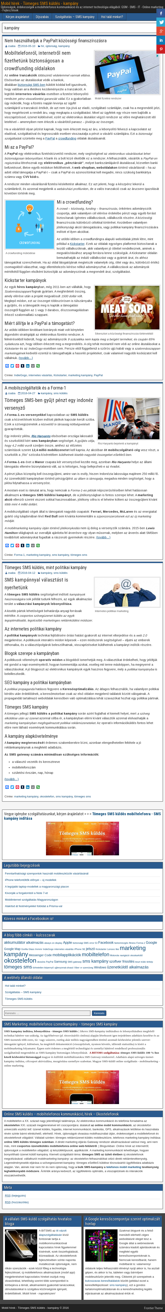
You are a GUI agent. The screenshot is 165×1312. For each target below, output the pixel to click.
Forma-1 (19, 554)
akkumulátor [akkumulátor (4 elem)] (14, 942)
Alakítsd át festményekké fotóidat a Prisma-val (33, 906)
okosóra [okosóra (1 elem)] (41, 962)
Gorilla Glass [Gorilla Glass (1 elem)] (27, 949)
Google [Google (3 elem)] (151, 942)
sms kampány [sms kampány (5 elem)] (95, 961)
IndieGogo (20, 375)
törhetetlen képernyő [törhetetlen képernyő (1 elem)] (43, 967)
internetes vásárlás (40, 375)
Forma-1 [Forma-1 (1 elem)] (140, 943)
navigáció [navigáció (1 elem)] (125, 955)
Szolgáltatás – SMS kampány (75, 17)
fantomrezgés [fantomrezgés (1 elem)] (121, 943)
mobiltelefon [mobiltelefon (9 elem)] (95, 954)
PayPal (50, 138)
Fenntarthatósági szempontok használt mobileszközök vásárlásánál (47, 873)
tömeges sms (78, 554)
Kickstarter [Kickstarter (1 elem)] (101, 949)
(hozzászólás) (17, 1202)
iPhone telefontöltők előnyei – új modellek (30, 880)
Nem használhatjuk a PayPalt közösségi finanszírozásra (56, 40)
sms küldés (60, 393)
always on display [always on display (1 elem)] (53, 943)
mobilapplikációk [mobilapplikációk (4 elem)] (66, 955)
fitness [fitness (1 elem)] (132, 943)
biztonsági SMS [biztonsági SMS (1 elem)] (81, 943)
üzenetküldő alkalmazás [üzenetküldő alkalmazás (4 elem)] (127, 967)
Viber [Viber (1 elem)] (76, 967)
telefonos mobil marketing (123, 1167)
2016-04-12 (28, 572)
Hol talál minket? (112, 17)
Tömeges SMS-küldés (18, 998)
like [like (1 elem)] (117, 949)
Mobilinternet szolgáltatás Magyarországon (31, 899)
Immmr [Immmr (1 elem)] (38, 949)
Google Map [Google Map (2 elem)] (12, 949)
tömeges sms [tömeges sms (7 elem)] (18, 967)
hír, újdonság (49, 46)
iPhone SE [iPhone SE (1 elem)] (79, 949)
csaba (11, 46)
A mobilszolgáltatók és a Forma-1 (35, 388)
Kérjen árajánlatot (17, 17)
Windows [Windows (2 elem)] (100, 967)
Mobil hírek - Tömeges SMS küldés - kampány (39, 3)
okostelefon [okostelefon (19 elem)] (20, 960)
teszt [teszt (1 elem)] (137, 962)
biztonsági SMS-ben (31, 84)
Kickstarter (77, 243)
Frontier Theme (153, 1308)
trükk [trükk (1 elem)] (143, 962)
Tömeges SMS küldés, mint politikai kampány (46, 567)
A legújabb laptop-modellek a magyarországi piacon (37, 886)
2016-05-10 (28, 46)
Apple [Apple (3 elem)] (67, 942)
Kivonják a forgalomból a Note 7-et (26, 893)
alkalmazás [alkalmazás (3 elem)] (34, 942)
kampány (64, 46)
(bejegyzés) (15, 1195)
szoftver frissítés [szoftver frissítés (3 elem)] (121, 961)
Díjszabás (42, 17)
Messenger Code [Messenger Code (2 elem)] (40, 955)
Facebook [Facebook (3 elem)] (105, 942)
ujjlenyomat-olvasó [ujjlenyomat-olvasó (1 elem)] (63, 967)
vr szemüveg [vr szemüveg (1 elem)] (86, 967)
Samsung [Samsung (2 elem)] (60, 961)
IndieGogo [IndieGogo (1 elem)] (48, 949)
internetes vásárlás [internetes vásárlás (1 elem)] (63, 949)
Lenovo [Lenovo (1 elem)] (111, 949)
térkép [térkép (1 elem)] (150, 962)
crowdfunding (67, 138)
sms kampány (60, 554)
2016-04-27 (28, 393)
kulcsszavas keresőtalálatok (102, 1280)
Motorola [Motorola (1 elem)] (114, 955)
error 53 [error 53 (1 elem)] (93, 943)
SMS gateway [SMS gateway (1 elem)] (74, 962)
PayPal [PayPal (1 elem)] (49, 962)
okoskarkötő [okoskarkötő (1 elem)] (136, 955)
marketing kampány (80, 375)
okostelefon (47, 796)
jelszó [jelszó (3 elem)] (90, 949)
